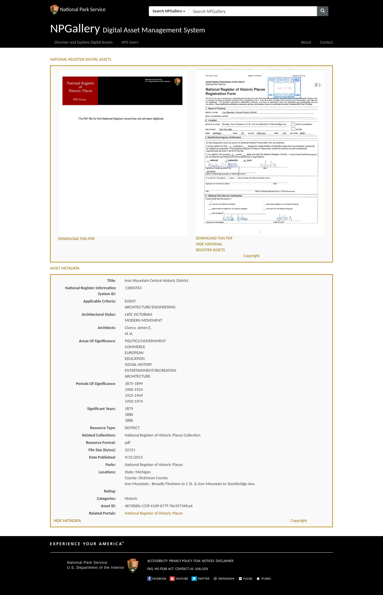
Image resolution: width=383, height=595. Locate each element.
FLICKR (245, 579)
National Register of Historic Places (154, 513)
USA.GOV (201, 569)
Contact (326, 42)
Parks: (110, 464)
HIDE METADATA (67, 520)
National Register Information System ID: (90, 290)
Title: (111, 280)
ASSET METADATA (65, 268)
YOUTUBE (179, 579)
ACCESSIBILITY (157, 561)
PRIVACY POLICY (180, 561)
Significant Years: (101, 408)
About (306, 42)
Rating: (110, 491)
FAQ (150, 569)
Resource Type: (103, 427)
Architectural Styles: (99, 314)
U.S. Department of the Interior (95, 568)
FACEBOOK (156, 579)
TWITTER (200, 579)
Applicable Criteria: (99, 301)
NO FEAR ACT (164, 569)
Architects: (107, 327)
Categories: (106, 498)
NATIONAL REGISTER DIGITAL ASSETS (80, 59)
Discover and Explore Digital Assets (84, 42)
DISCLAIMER (224, 561)
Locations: (107, 472)
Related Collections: (99, 435)
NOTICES (208, 561)
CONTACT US (184, 569)
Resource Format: (101, 442)
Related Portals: (102, 513)
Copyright (251, 255)
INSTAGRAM (224, 579)
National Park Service (87, 563)
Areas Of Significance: (97, 340)
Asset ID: (108, 505)
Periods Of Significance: (96, 383)
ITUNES (263, 579)
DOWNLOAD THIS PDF (76, 238)
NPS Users (129, 42)
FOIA (197, 561)
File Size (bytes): (102, 449)
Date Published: (102, 457)
